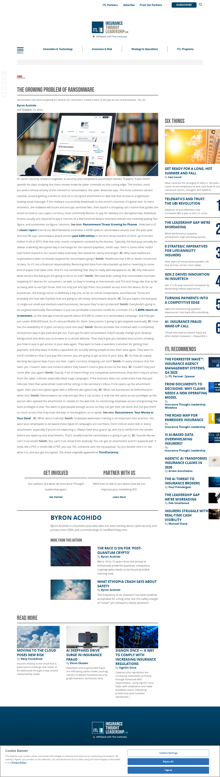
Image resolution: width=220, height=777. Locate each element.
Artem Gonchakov (180, 471)
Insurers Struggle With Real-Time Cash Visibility (186, 515)
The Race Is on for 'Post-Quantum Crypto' (119, 550)
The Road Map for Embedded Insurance (184, 417)
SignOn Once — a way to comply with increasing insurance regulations (135, 657)
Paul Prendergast (179, 487)
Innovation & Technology (58, 49)
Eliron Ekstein (79, 663)
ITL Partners (110, 5)
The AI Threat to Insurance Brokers (182, 481)
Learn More (119, 497)
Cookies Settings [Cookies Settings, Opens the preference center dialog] (168, 752)
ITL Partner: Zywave (181, 376)
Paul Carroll (174, 177)
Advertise (129, 5)
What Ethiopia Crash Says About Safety (127, 584)
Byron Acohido (26, 105)
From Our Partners (151, 5)
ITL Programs (185, 49)
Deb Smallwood (178, 503)
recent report (28, 230)
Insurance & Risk (102, 49)
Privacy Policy (19, 762)
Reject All (168, 761)
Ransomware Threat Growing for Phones (110, 224)
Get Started (55, 497)
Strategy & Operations (144, 49)
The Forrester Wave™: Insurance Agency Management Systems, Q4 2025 (185, 366)
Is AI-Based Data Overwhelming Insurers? (179, 439)
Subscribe (184, 4)
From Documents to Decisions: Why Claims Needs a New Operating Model (186, 391)
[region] (110, 761)
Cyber (19, 76)
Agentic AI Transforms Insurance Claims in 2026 (186, 462)
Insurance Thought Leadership (185, 404)
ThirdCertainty (108, 452)
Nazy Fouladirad (31, 659)
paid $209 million (83, 236)
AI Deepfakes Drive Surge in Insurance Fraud (84, 654)
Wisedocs (171, 407)
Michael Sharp (177, 523)
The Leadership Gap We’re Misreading (182, 497)
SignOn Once (127, 667)
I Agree (168, 770)
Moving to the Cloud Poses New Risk (36, 652)
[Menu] (25, 49)
